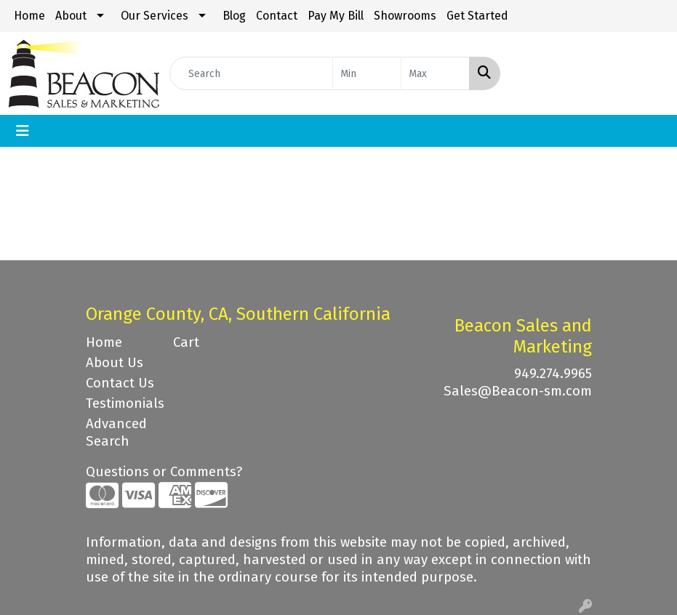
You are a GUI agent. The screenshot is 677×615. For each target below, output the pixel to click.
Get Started (477, 16)
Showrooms (405, 16)
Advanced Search (116, 432)
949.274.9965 (553, 374)
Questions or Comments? (164, 472)
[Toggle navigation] (22, 131)
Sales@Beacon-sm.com (518, 391)
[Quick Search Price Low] (366, 73)
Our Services (154, 16)
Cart (186, 342)
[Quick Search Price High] (435, 73)
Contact (276, 16)
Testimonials (121, 403)
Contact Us (120, 383)
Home (29, 16)
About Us (114, 363)
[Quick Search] (251, 73)
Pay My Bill (336, 16)
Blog (234, 16)
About (71, 16)
